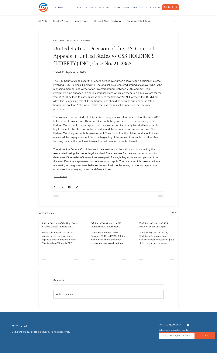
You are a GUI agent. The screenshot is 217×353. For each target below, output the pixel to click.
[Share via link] (76, 186)
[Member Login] (170, 7)
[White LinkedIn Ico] (187, 324)
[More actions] (162, 40)
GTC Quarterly (60, 176)
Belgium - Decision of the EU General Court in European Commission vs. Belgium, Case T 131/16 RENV (108, 225)
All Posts (42, 21)
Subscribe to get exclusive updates (174, 330)
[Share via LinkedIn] (69, 186)
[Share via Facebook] (54, 186)
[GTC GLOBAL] (57, 7)
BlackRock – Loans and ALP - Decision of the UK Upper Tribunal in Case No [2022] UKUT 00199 (156, 225)
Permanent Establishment (139, 21)
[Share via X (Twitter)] (62, 186)
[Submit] (205, 335)
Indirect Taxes (80, 21)
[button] (174, 21)
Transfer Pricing (60, 21)
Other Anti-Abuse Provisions (107, 21)
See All (175, 212)
